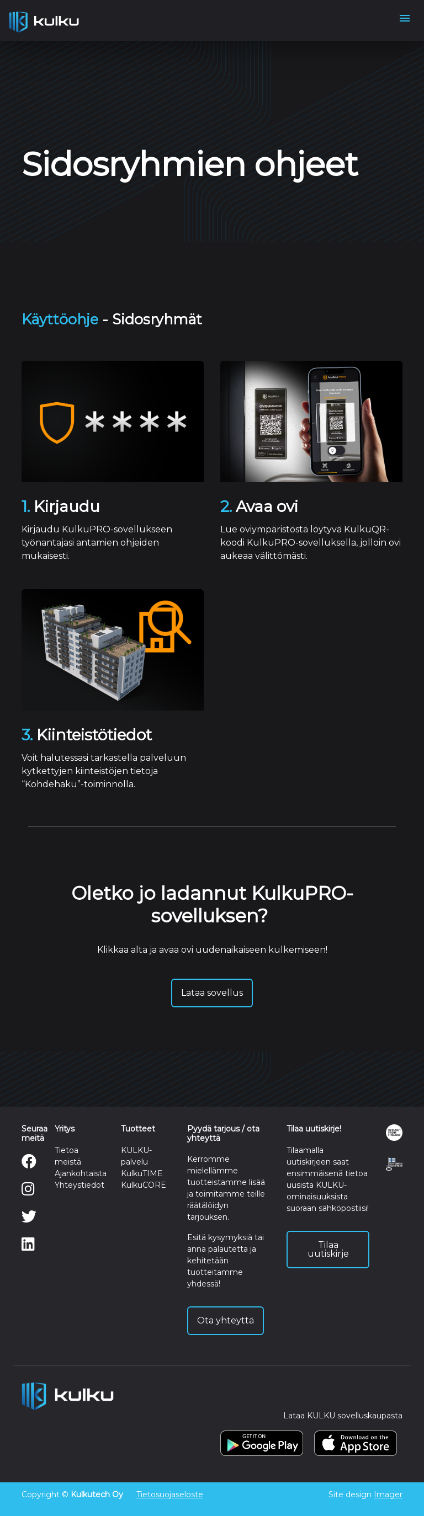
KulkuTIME (142, 1173)
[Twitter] (29, 1219)
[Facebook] (29, 1164)
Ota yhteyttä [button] (225, 1320)
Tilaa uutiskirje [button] (328, 1249)
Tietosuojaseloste (169, 1494)
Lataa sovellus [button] (212, 992)
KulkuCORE (143, 1185)
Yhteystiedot (79, 1185)
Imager (388, 1494)
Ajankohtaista (81, 1173)
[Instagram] (28, 1192)
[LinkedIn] (28, 1247)
